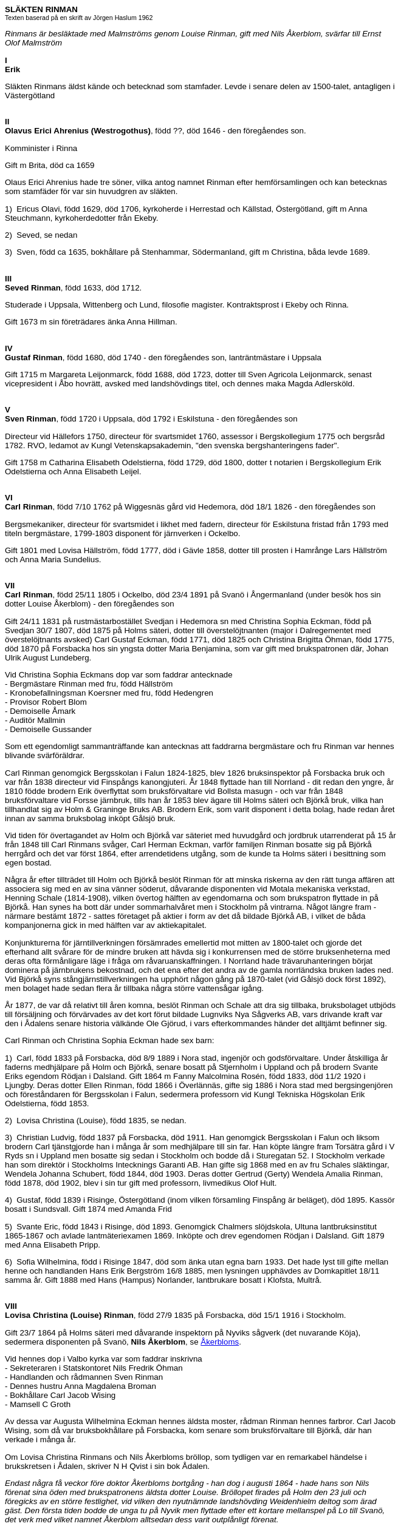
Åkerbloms (219, 1341)
